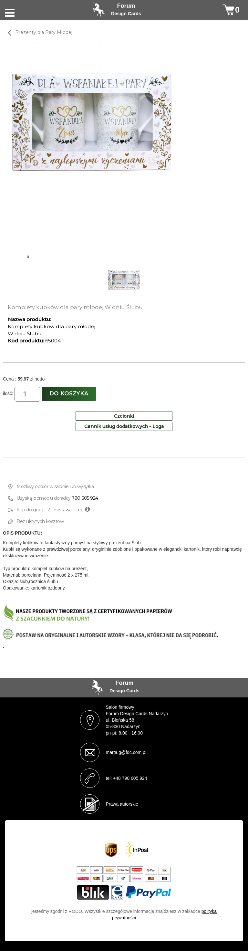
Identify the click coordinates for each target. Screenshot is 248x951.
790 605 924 (85, 498)
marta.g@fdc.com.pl (126, 752)
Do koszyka (68, 394)
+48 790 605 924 (130, 778)
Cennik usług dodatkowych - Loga (124, 426)
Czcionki (124, 416)
